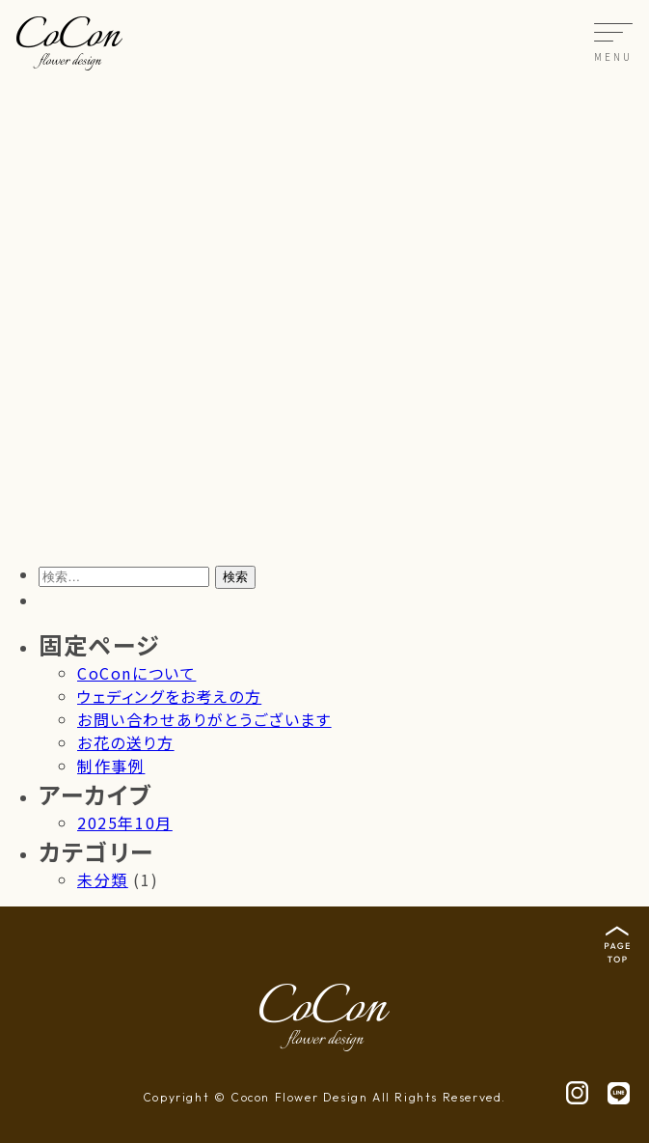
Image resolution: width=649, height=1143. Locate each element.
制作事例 (111, 765)
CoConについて (136, 672)
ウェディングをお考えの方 (169, 696)
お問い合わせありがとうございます (204, 719)
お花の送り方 (126, 742)
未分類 (102, 879)
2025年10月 (125, 822)
